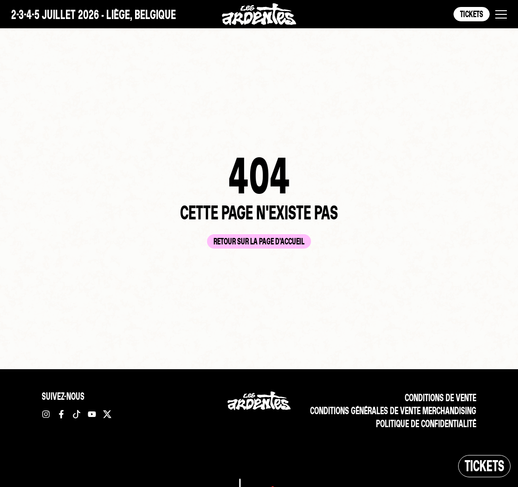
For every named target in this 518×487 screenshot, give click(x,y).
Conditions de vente (440, 397)
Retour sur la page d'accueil (259, 241)
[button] (501, 14)
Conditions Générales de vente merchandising (393, 410)
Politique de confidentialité (426, 423)
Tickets (471, 14)
